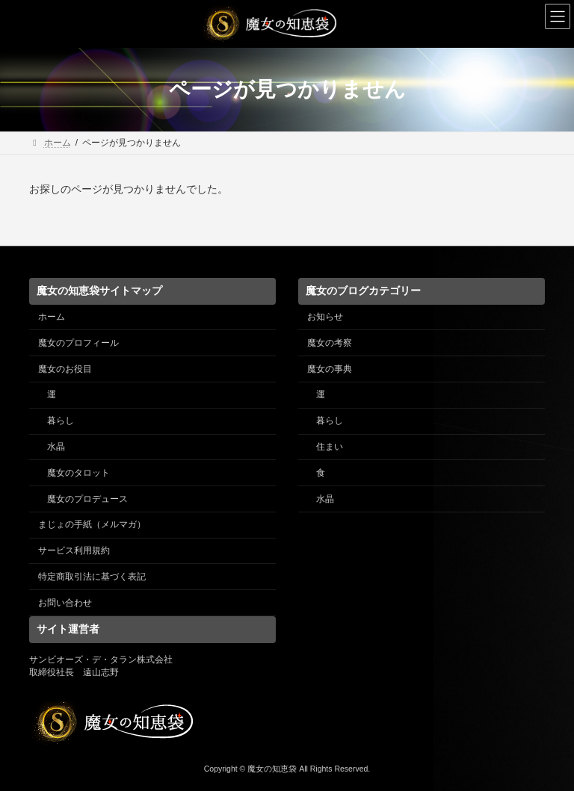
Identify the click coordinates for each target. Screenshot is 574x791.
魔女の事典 (329, 368)
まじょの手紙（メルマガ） (92, 524)
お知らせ (325, 316)
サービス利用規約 (74, 550)
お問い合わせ (65, 602)
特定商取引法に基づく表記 (92, 576)
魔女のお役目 (65, 368)
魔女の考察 (329, 343)
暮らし (60, 420)
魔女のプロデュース (87, 498)
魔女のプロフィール (78, 343)
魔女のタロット (78, 473)
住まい (329, 446)
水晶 (56, 446)
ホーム (51, 316)
